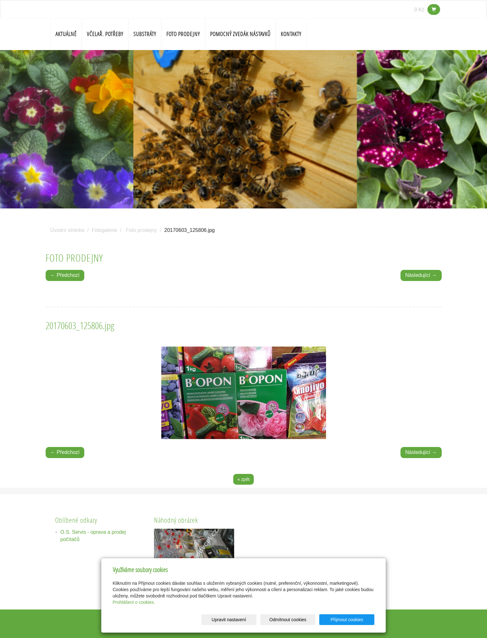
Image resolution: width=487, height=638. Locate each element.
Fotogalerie (104, 230)
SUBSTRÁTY (144, 34)
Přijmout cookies (350, 619)
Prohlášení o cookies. (134, 602)
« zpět (243, 479)
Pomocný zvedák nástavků (240, 34)
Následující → (421, 275)
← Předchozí (65, 275)
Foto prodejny (183, 34)
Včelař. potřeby (105, 34)
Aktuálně (66, 34)
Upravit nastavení (245, 619)
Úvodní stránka (67, 230)
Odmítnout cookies (297, 619)
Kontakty (291, 34)
